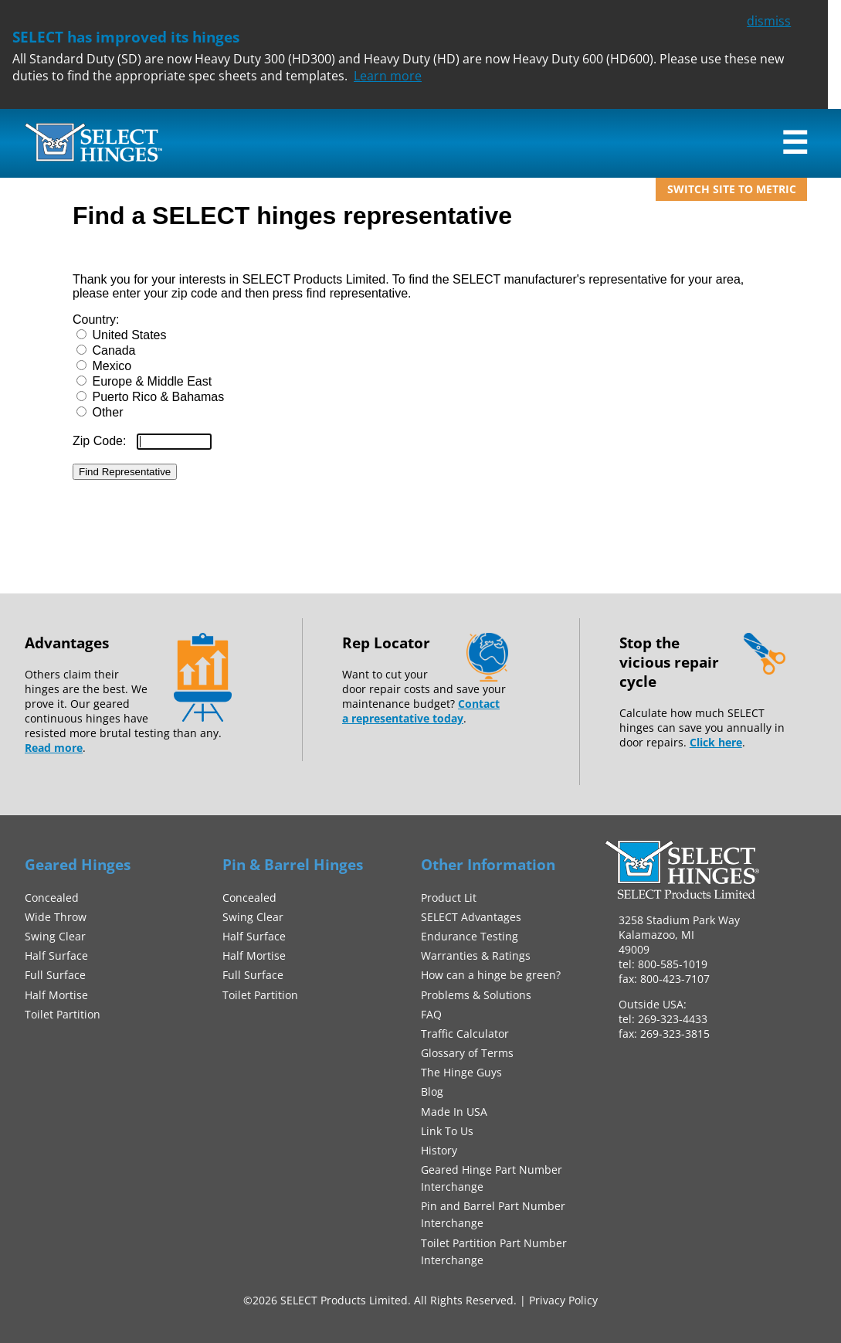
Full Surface (55, 974)
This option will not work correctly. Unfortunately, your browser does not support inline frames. (420, 371)
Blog (432, 1091)
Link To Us (447, 1131)
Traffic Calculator (465, 1033)
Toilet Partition (62, 1014)
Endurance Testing (469, 936)
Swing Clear (55, 936)
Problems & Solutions (476, 995)
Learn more (388, 75)
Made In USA (454, 1111)
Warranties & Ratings (476, 955)
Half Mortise (56, 995)
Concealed (52, 897)
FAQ (431, 1014)
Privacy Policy (563, 1300)
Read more (54, 747)
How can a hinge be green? (491, 974)
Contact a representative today (421, 711)
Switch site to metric (731, 189)
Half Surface (56, 955)
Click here (716, 742)
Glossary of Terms (467, 1053)
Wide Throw (55, 917)
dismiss (769, 20)
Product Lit (448, 897)
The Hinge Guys (461, 1072)
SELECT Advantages (471, 917)
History (439, 1150)
